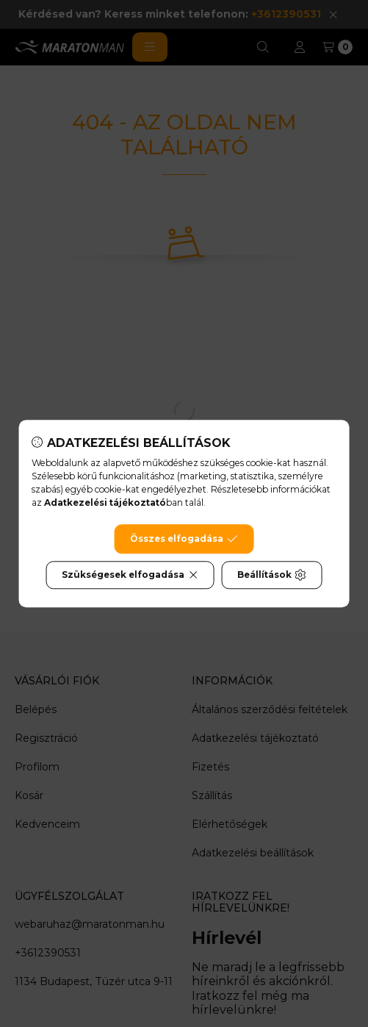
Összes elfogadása (184, 539)
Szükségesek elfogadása (130, 575)
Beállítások (271, 575)
